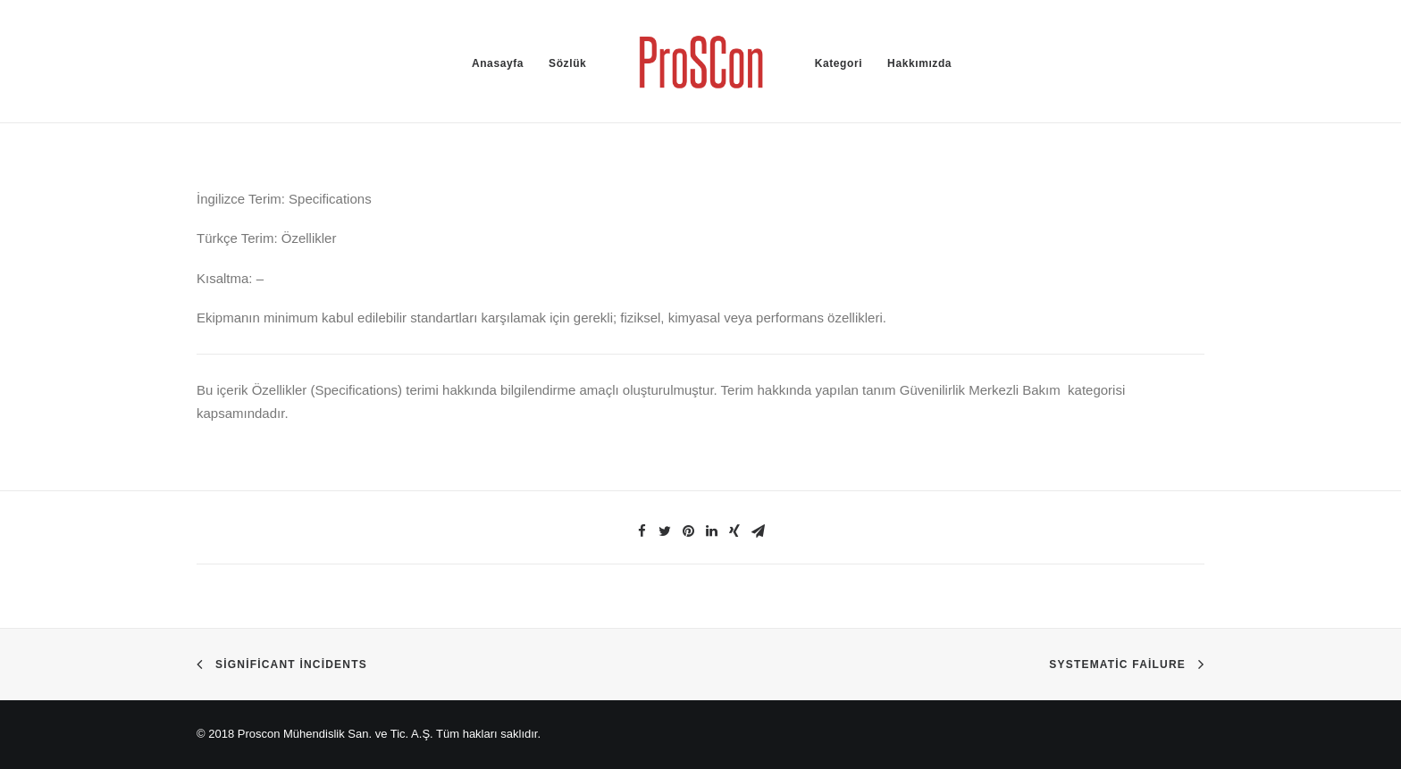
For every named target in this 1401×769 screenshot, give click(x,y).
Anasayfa (498, 63)
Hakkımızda (919, 63)
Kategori (838, 63)
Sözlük (567, 63)
